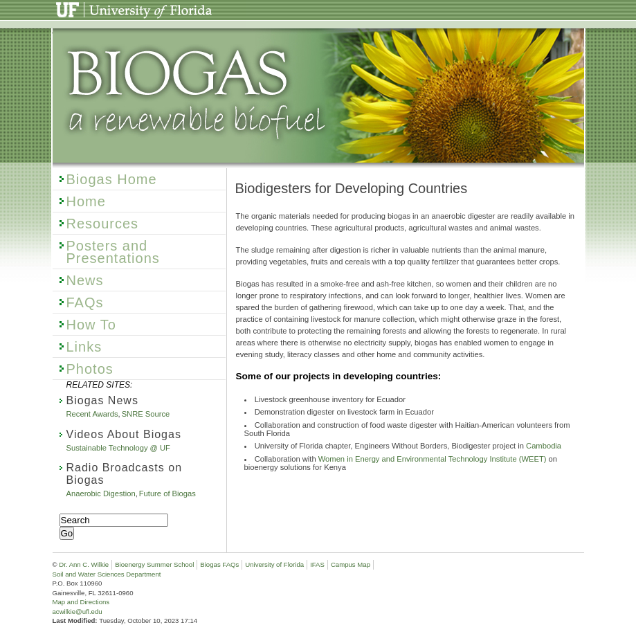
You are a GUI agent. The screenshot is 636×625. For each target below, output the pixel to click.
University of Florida (98, 5)
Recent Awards (92, 414)
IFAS (317, 564)
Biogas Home (111, 179)
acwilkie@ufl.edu (77, 611)
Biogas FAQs (219, 564)
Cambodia (543, 446)
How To (91, 324)
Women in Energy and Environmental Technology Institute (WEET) (432, 459)
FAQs (85, 302)
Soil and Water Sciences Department (107, 574)
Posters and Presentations (113, 252)
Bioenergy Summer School (154, 564)
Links (84, 346)
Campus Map (350, 564)
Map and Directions (81, 602)
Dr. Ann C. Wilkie (84, 564)
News (85, 280)
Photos (89, 369)
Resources (102, 223)
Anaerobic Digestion (101, 493)
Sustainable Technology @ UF (118, 448)
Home (86, 201)
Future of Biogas (167, 493)
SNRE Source (146, 414)
